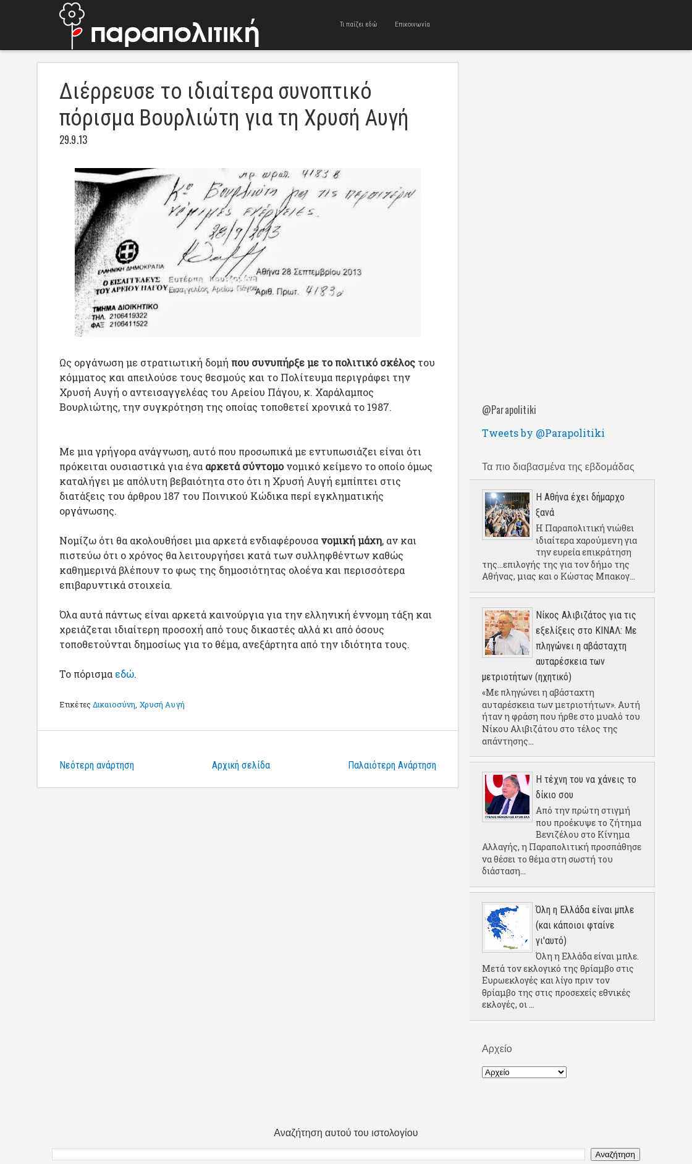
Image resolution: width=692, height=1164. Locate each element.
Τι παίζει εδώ (359, 24)
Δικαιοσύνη (114, 704)
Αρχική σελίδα (241, 765)
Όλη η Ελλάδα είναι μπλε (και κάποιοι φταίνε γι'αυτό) (585, 925)
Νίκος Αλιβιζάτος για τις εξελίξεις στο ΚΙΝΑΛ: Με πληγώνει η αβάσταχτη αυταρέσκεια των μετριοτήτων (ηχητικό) (559, 646)
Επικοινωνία (412, 24)
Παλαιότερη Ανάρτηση (392, 765)
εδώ (124, 673)
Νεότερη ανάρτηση (96, 765)
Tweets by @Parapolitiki (543, 432)
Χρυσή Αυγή (162, 704)
